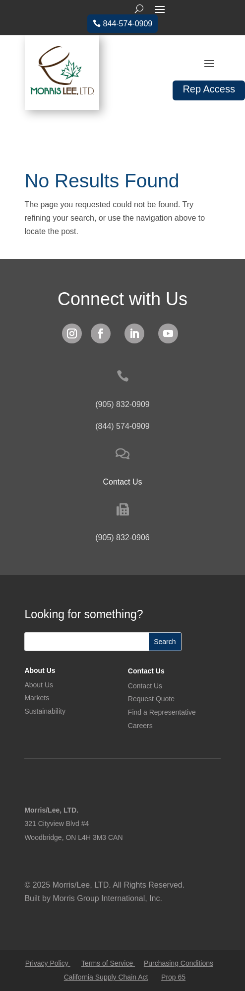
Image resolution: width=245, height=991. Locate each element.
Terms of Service (108, 963)
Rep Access (209, 88)
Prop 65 (173, 977)
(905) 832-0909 (122, 404)
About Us (39, 670)
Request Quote (151, 699)
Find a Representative (162, 712)
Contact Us (146, 671)
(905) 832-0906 (122, 537)
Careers (140, 726)
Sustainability (44, 711)
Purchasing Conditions (178, 963)
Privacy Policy (47, 963)
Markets (36, 698)
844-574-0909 (128, 23)
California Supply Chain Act (106, 977)
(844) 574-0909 (122, 426)
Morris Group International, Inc (106, 898)
